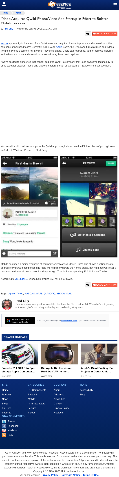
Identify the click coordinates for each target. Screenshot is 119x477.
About (57, 390)
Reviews (6, 394)
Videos (31, 412)
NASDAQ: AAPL (33, 293)
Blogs (5, 403)
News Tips (59, 399)
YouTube (12, 430)
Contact (58, 403)
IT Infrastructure (36, 403)
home (5, 13)
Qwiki (69, 293)
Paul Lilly (22, 301)
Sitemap (6, 412)
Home (5, 390)
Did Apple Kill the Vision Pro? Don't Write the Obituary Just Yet (56, 370)
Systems (32, 394)
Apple (59, 47)
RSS (10, 435)
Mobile (31, 399)
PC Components (37, 390)
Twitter (11, 421)
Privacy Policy (61, 408)
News (18, 13)
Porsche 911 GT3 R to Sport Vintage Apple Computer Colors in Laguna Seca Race (19, 370)
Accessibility (86, 390)
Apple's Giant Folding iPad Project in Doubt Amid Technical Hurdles (97, 370)
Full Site (6, 408)
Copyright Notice (71, 475)
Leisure (32, 408)
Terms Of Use (91, 475)
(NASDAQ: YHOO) (54, 293)
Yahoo (4, 43)
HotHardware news (69, 320)
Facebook (13, 426)
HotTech (58, 412)
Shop (82, 394)
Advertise (59, 394)
